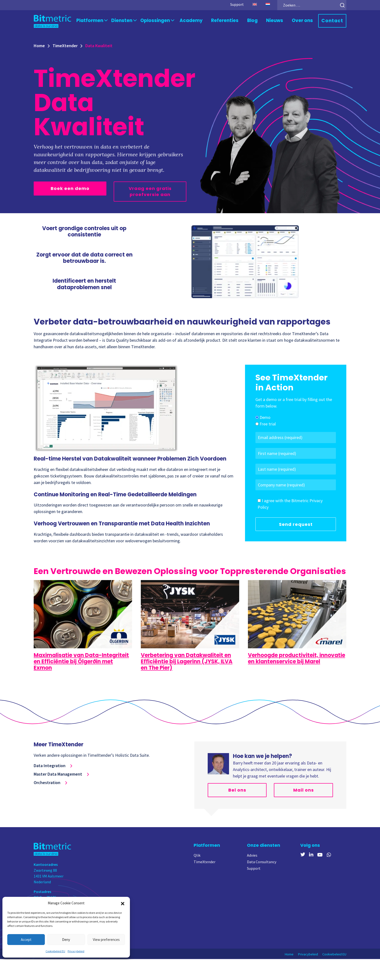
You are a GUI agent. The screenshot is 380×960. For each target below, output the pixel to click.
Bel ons (237, 791)
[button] (122, 903)
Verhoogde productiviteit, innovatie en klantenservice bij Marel (296, 659)
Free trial (268, 425)
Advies (252, 856)
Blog (257, 21)
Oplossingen (165, 21)
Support (231, 4)
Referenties (231, 21)
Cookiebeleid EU (55, 951)
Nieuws (278, 21)
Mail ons (303, 791)
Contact (333, 21)
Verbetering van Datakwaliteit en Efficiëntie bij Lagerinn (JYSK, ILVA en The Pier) (186, 662)
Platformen (104, 21)
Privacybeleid (76, 951)
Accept (26, 939)
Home (39, 46)
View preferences (106, 939)
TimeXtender (65, 46)
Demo (265, 418)
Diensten (134, 21)
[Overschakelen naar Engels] (249, 4)
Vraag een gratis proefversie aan (150, 192)
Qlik (197, 856)
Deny (66, 939)
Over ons (305, 21)
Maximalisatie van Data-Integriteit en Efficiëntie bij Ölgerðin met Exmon (81, 662)
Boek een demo (70, 189)
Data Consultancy (261, 862)
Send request (296, 525)
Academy (199, 21)
